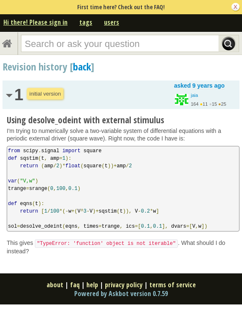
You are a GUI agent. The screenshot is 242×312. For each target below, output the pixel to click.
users (111, 22)
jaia (194, 95)
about (55, 284)
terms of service (172, 284)
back (82, 66)
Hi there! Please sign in (35, 22)
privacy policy (124, 284)
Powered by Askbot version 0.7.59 (121, 293)
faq (75, 284)
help (92, 284)
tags (85, 22)
